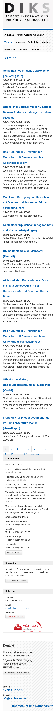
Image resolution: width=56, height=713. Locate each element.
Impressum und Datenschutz (32, 705)
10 (12, 454)
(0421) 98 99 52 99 (13, 690)
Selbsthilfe (33, 42)
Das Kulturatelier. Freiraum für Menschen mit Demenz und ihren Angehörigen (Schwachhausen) (24, 336)
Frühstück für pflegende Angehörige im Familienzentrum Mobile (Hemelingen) (26, 423)
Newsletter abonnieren (16, 580)
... (19, 454)
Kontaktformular (14, 552)
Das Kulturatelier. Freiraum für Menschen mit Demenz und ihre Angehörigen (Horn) (23, 157)
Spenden (22, 49)
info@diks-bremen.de (14, 698)
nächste (35, 454)
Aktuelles (9, 35)
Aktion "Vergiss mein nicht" (30, 35)
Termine (8, 42)
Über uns (34, 49)
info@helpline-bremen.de (17, 608)
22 (25, 454)
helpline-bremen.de (15, 616)
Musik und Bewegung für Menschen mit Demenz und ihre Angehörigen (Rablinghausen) (26, 202)
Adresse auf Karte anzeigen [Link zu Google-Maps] (17, 672)
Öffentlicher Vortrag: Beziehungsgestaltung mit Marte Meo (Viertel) (26, 385)
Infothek (46, 42)
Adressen (20, 42)
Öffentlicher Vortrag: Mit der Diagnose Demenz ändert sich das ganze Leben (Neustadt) (27, 112)
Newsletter (9, 49)
